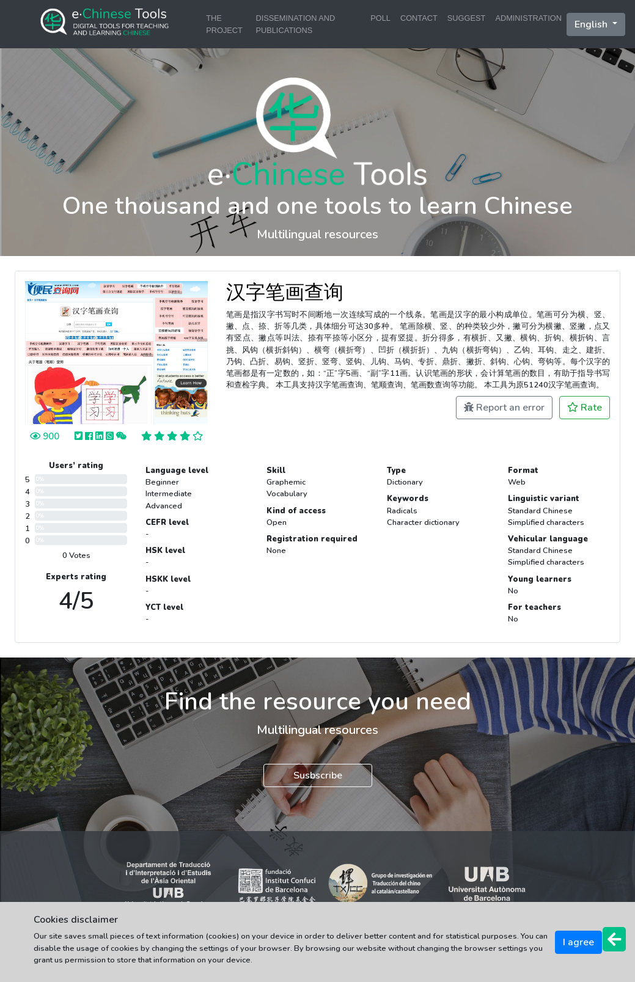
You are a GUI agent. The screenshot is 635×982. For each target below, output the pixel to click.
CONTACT (419, 18)
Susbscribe (317, 775)
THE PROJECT (224, 23)
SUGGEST (466, 18)
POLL (380, 18)
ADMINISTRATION (528, 18)
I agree (578, 942)
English (592, 24)
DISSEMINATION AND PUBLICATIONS (295, 23)
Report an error (504, 407)
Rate (584, 407)
